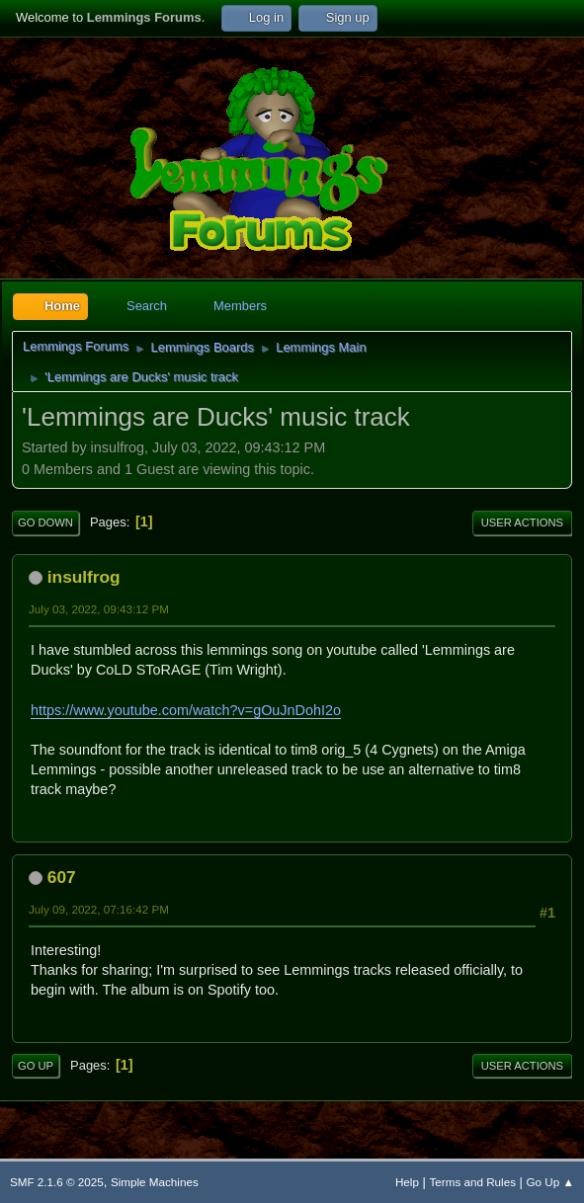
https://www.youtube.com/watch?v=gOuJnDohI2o (186, 710)
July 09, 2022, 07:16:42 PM (99, 909)
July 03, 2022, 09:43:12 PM (99, 608)
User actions (522, 522)
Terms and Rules (473, 1181)
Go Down (45, 522)
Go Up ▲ (550, 1181)
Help (407, 1181)
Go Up (35, 1066)
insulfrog (84, 577)
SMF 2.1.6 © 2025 (57, 1181)
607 (61, 877)
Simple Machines (155, 1181)
